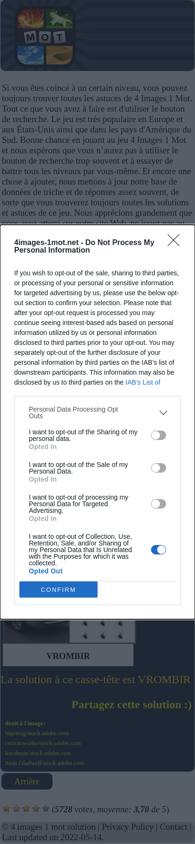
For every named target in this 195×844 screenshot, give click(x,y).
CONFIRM (58, 589)
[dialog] (97, 422)
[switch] (158, 435)
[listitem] (97, 412)
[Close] (177, 243)
